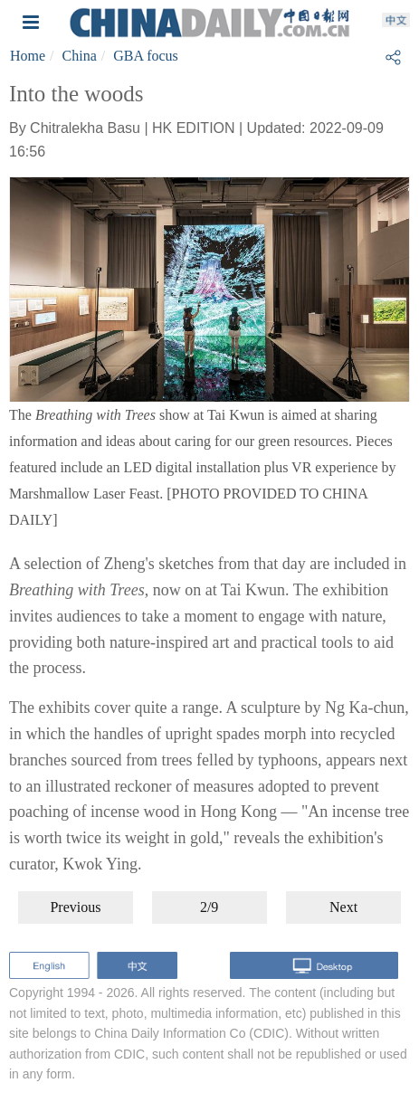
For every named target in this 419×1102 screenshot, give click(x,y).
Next (343, 907)
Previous (75, 907)
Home (27, 55)
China (79, 55)
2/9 (209, 907)
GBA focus (145, 55)
